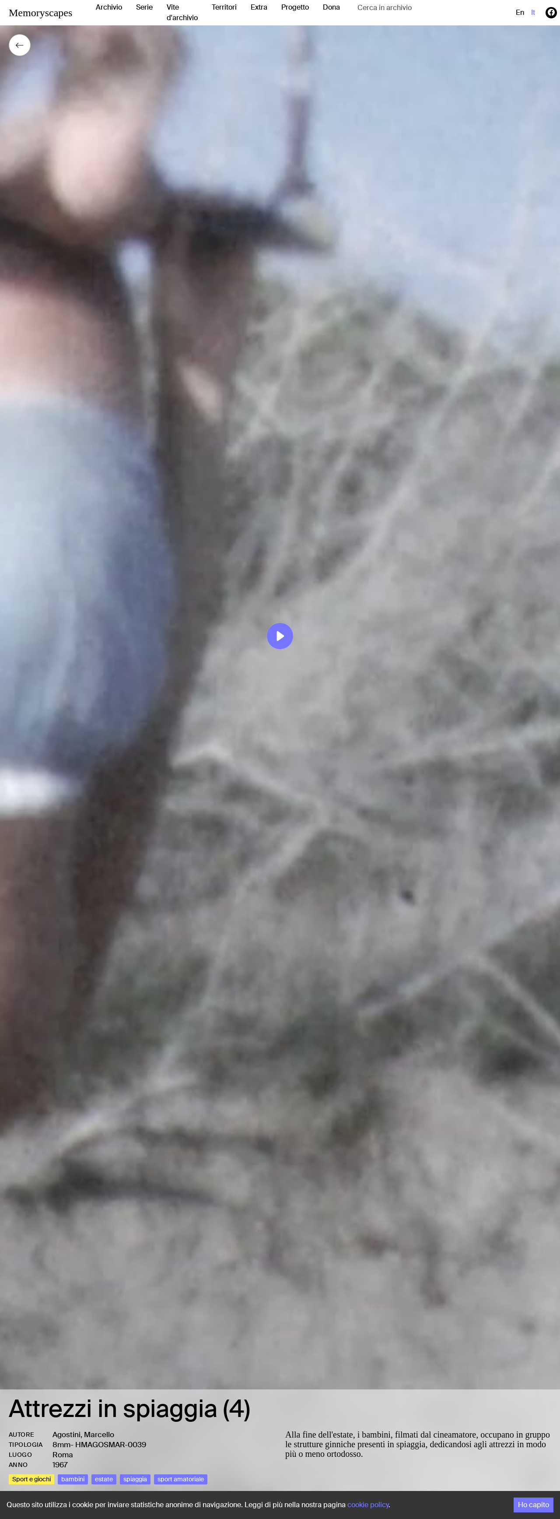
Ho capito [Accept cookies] (533, 1504)
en (520, 12)
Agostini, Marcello (83, 1434)
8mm (61, 1444)
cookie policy (367, 1504)
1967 (60, 1465)
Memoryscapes (40, 12)
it (533, 12)
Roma (62, 1454)
